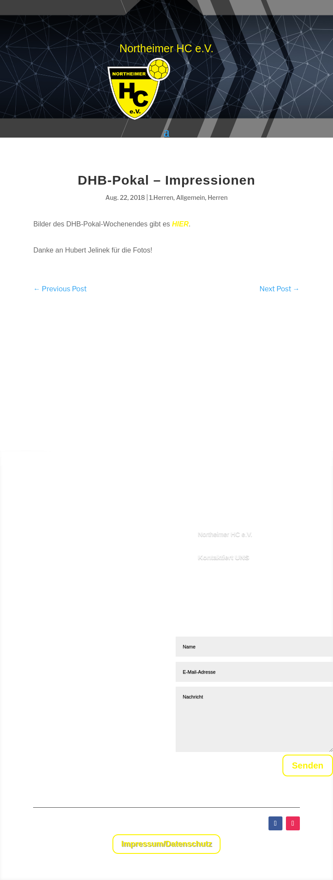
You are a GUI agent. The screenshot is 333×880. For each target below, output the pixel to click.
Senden (298, 767)
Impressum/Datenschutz (166, 844)
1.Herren (161, 197)
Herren (217, 197)
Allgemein (190, 197)
